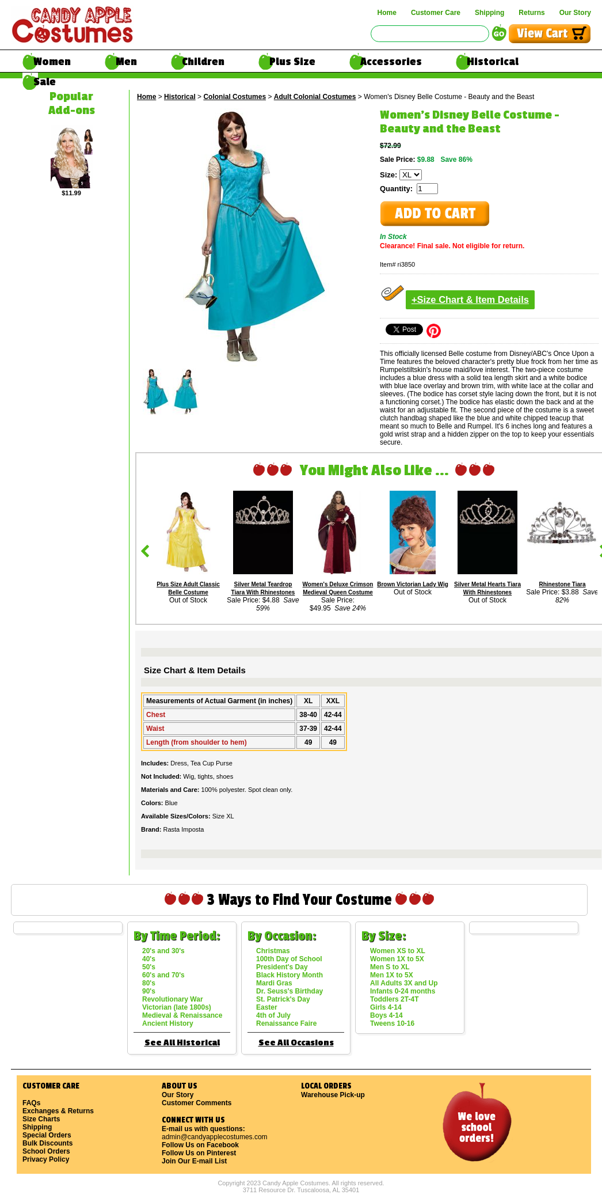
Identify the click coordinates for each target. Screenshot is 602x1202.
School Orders (46, 1151)
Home (387, 13)
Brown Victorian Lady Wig (412, 584)
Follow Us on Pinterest (199, 1153)
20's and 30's (163, 951)
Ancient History (167, 1023)
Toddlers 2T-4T (394, 999)
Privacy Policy (45, 1159)
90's (148, 991)
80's (148, 983)
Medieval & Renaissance (182, 1015)
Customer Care (435, 13)
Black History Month (289, 975)
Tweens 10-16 (392, 1023)
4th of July (273, 1015)
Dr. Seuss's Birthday (289, 991)
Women (52, 61)
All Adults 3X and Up (404, 983)
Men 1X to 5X (391, 975)
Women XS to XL (397, 951)
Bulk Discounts (47, 1143)
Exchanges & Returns (58, 1111)
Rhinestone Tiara (562, 584)
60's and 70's (163, 975)
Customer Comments (196, 1103)
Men (126, 61)
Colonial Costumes (234, 97)
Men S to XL (390, 967)
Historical (493, 61)
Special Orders (46, 1135)
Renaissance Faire (286, 1023)
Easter (266, 1007)
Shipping (489, 13)
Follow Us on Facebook (200, 1145)
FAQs (31, 1103)
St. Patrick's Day (283, 999)
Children (203, 61)
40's (148, 959)
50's (148, 967)
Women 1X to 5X (397, 959)
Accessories (391, 61)
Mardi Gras (274, 983)
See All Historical (182, 1042)
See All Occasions (296, 1042)
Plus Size (292, 61)
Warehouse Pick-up (333, 1095)
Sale (44, 81)
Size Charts (41, 1119)
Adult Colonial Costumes (315, 97)
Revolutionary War (172, 999)
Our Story (575, 13)
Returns (531, 13)
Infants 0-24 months (402, 991)
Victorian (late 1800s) (176, 1007)
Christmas (273, 951)
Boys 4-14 (386, 1015)
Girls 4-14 (386, 1007)
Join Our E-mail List (194, 1161)
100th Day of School (289, 959)
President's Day (282, 967)
